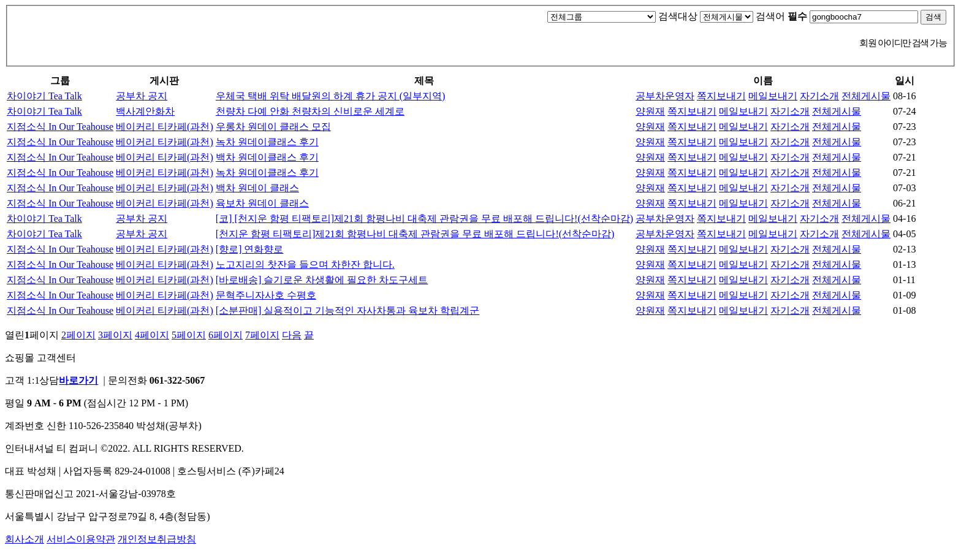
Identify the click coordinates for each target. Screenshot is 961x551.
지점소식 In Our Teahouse (60, 126)
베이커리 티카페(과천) (164, 126)
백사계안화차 (145, 111)
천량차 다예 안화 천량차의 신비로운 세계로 (310, 111)
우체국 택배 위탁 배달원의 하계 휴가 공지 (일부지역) (331, 96)
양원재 (650, 111)
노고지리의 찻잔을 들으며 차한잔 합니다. (305, 264)
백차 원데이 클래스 (257, 188)
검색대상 (677, 16)
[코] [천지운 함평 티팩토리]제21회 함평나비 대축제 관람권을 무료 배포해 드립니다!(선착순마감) (424, 218)
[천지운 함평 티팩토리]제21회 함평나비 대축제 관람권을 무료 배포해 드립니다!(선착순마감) (415, 234)
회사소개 (24, 539)
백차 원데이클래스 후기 (267, 157)
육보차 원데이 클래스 (262, 203)
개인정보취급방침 (157, 539)
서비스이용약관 (81, 539)
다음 (292, 335)
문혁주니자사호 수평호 (266, 295)
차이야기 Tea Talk (44, 96)
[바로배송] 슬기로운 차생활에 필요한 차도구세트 (322, 280)
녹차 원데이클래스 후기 (267, 142)
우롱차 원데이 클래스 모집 (273, 126)
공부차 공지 (141, 96)
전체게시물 (866, 96)
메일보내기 (772, 96)
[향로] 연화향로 (250, 249)
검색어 (781, 16)
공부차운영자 (665, 96)
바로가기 (78, 380)
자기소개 (819, 96)
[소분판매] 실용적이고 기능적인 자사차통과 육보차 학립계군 (348, 310)
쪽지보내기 (721, 96)
